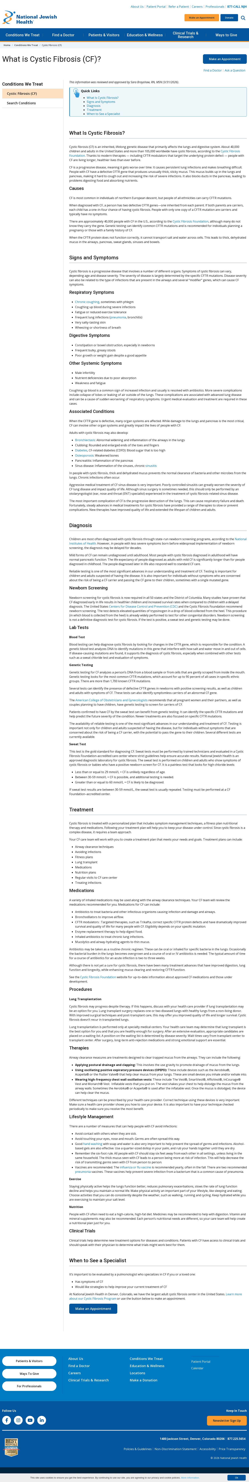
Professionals (215, 7)
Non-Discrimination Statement (176, 1449)
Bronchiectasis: (85, 440)
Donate (229, 17)
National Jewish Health (233, 1458)
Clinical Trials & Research (185, 35)
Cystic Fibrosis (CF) (22, 93)
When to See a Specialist (103, 114)
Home (7, 45)
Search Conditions (21, 103)
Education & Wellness (145, 35)
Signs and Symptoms (101, 102)
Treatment (94, 110)
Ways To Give (29, 1374)
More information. (190, 1477)
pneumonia (118, 317)
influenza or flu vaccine (135, 1167)
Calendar (197, 1368)
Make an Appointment (201, 17)
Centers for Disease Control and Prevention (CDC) (143, 606)
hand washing (92, 1144)
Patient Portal (156, 7)
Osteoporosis (84, 455)
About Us (137, 7)
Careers (198, 6)
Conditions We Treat (22, 35)
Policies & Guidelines (138, 1449)
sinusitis (151, 466)
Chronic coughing (87, 302)
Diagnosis (93, 106)
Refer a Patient (178, 7)
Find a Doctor (63, 35)
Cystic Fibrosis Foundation (190, 221)
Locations (137, 1373)
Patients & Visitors (104, 35)
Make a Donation (143, 1380)
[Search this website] (243, 17)
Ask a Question (235, 70)
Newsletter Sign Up (227, 1421)
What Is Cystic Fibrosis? (103, 98)
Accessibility (207, 1449)
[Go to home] (29, 17)
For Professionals (29, 1386)
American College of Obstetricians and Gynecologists (111, 700)
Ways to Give (226, 35)
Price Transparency (232, 1449)
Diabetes (81, 450)
